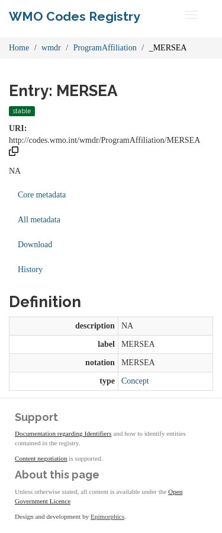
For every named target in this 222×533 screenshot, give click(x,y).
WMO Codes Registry (74, 16)
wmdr (51, 47)
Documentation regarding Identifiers (63, 433)
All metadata (39, 219)
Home (19, 47)
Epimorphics (107, 516)
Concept (135, 380)
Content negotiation (41, 458)
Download (35, 244)
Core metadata (42, 194)
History (30, 269)
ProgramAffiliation (105, 47)
